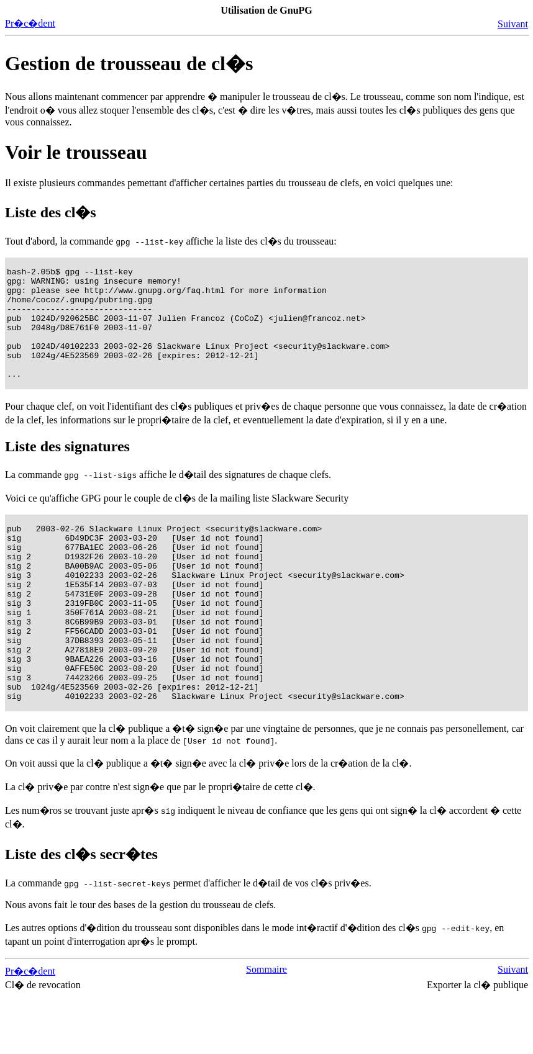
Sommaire (266, 1027)
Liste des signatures (67, 469)
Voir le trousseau (76, 152)
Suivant (513, 24)
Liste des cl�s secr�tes (81, 912)
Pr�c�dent (30, 23)
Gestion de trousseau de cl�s (129, 63)
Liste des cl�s (50, 212)
